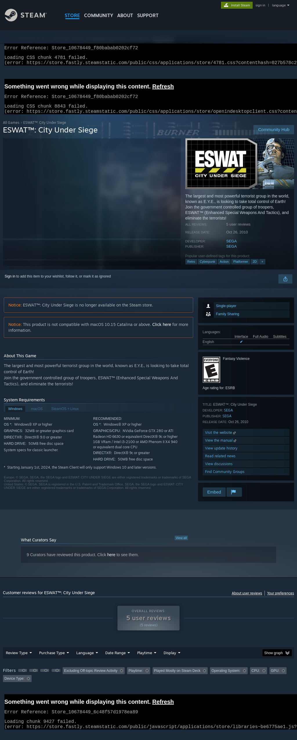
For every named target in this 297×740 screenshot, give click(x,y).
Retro (191, 268)
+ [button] (262, 268)
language (279, 5)
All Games (11, 129)
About (125, 15)
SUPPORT (148, 15)
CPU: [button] (255, 678)
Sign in (10, 283)
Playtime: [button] (135, 678)
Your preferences (280, 600)
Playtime (144, 659)
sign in (260, 5)
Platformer (240, 268)
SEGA (231, 248)
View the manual (221, 447)
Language (85, 659)
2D (255, 268)
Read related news (220, 463)
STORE (72, 15)
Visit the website (221, 439)
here (111, 561)
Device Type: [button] (14, 685)
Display (170, 659)
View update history (221, 455)
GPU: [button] (275, 678)
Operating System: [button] (225, 678)
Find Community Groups (225, 478)
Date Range (115, 659)
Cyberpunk (207, 268)
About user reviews (247, 600)
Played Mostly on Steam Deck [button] (177, 678)
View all (181, 545)
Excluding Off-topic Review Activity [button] (90, 678)
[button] (22, 677)
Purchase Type (52, 659)
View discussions (219, 471)
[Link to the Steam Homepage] (30, 19)
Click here (161, 331)
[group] (148, 681)
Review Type (17, 659)
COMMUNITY (98, 15)
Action (224, 268)
